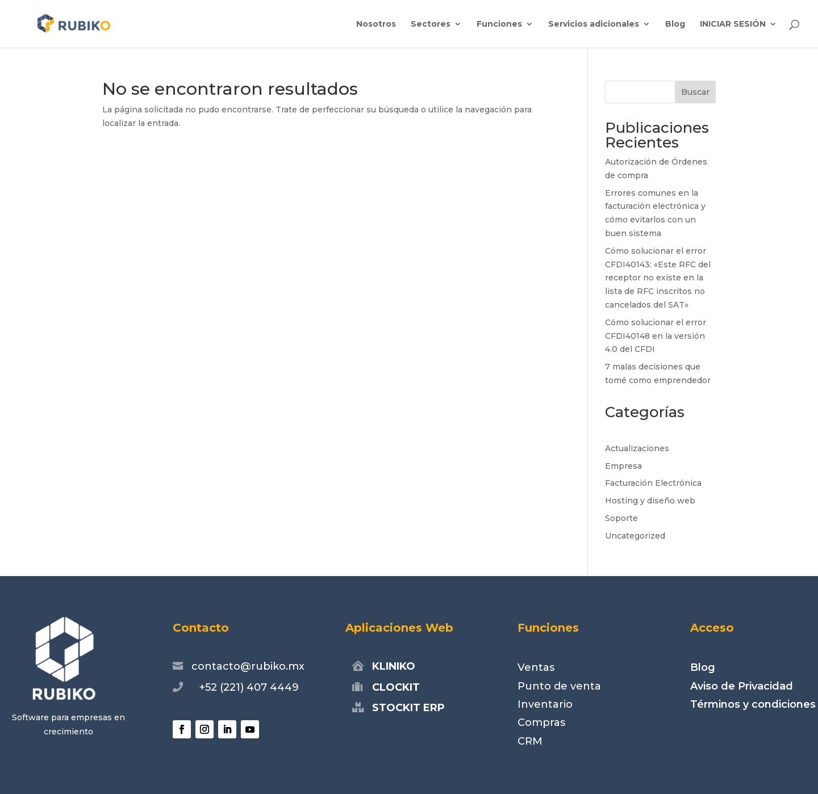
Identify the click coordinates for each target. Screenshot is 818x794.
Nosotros (376, 24)
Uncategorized (635, 536)
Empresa (623, 466)
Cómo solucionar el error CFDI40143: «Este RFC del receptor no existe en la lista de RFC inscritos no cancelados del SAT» (658, 278)
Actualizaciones (637, 448)
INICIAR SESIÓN (733, 24)
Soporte (621, 518)
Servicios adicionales (593, 24)
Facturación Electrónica (653, 483)
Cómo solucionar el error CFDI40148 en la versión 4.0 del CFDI (655, 336)
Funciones (499, 24)
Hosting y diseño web (650, 500)
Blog (675, 24)
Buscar (695, 92)
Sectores (430, 24)
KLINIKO (393, 666)
